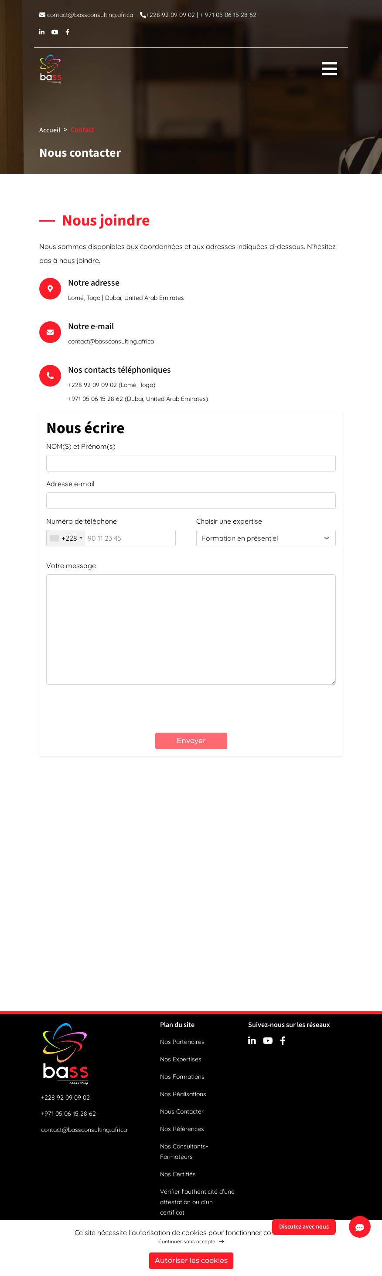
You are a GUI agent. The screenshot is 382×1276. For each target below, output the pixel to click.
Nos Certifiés (178, 1174)
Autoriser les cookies (191, 1260)
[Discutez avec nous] (360, 1227)
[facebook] (67, 32)
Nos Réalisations (183, 1094)
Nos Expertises (180, 1059)
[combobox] (66, 538)
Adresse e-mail (70, 483)
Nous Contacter (182, 1111)
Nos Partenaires (182, 1042)
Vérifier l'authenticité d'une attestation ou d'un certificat (197, 1202)
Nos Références (182, 1129)
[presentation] (191, 709)
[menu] (329, 69)
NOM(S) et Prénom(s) (81, 446)
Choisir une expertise (229, 521)
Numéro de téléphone (81, 521)
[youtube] (54, 32)
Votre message (71, 565)
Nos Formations (182, 1077)
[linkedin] (41, 32)
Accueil (49, 130)
